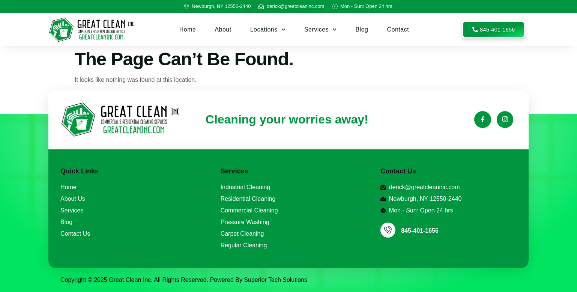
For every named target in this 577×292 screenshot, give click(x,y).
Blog (361, 29)
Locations (267, 29)
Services (320, 29)
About (223, 29)
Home (187, 29)
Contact (398, 29)
